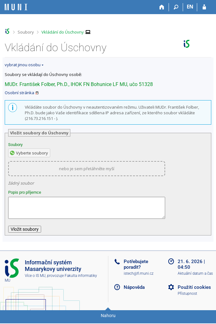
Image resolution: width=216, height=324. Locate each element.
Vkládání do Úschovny (62, 32)
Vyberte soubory (32, 153)
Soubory (26, 32)
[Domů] (162, 7)
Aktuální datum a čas (195, 277)
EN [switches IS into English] (190, 6)
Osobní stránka (19, 92)
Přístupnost (187, 297)
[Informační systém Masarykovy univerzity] (16, 7)
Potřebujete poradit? (136, 268)
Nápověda (134, 291)
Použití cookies (194, 291)
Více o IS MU (35, 279)
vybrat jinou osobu (22, 65)
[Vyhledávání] (176, 7)
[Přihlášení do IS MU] (204, 7)
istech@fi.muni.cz (139, 277)
